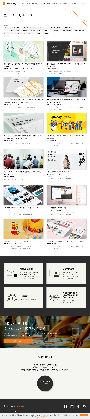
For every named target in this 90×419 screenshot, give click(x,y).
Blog (48, 3)
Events (43, 3)
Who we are (35, 3)
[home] (10, 3)
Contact (73, 3)
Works (28, 3)
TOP (23, 3)
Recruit (65, 3)
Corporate (55, 3)
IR (60, 3)
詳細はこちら (45, 417)
